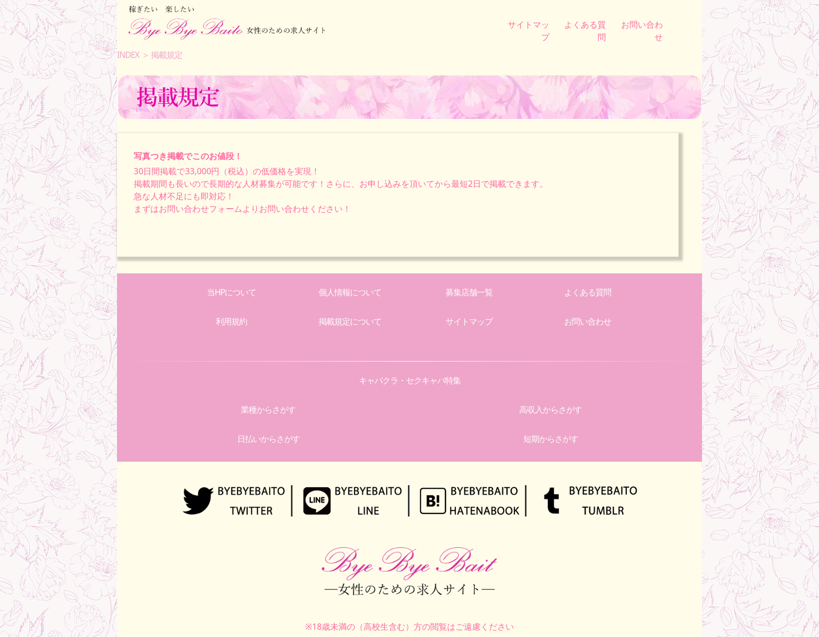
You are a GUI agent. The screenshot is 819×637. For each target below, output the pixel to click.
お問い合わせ (587, 321)
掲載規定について (350, 321)
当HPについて (231, 292)
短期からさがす (550, 438)
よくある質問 (587, 292)
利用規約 (231, 321)
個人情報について (350, 292)
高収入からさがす (550, 409)
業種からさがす (268, 409)
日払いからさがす (268, 438)
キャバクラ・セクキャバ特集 (410, 380)
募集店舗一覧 (469, 292)
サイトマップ (469, 321)
